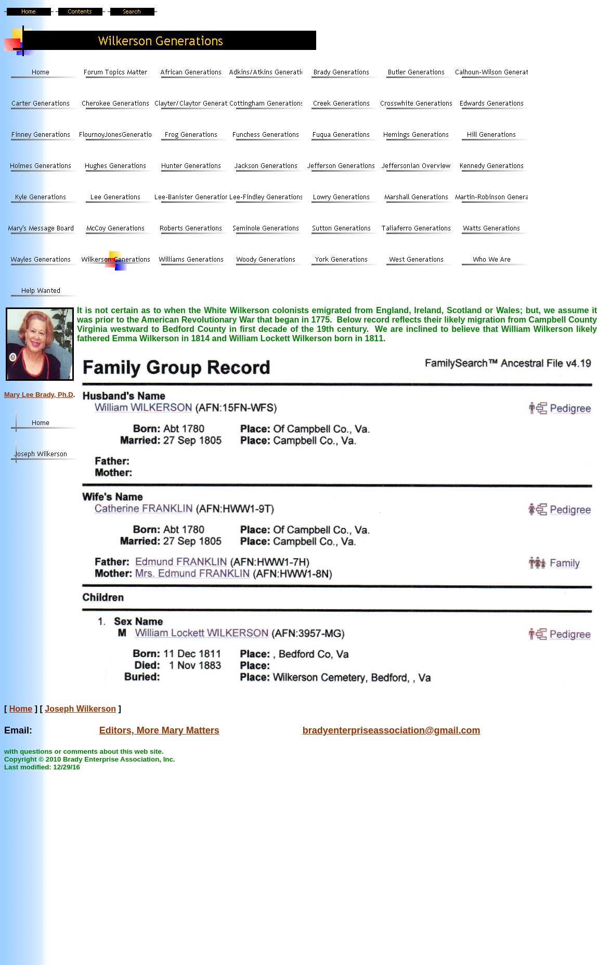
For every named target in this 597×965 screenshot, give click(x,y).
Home (20, 708)
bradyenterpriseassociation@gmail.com (392, 730)
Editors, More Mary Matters (159, 730)
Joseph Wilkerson (80, 708)
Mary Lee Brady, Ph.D (38, 394)
